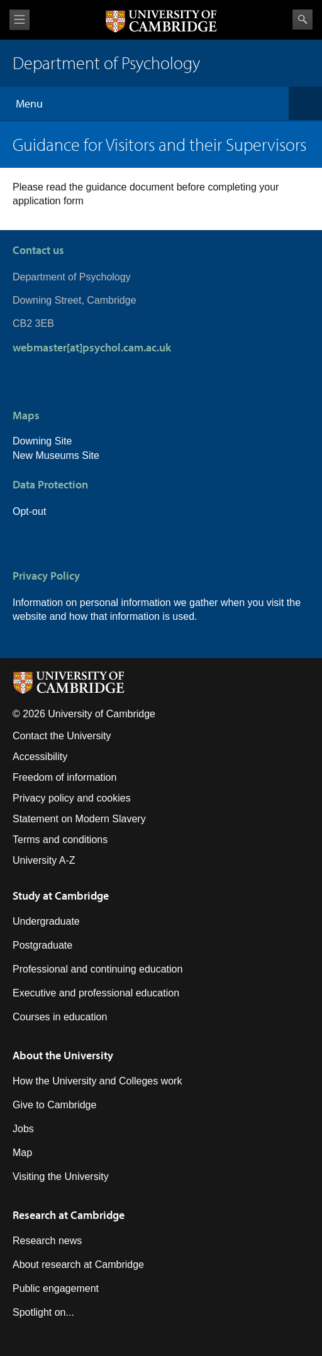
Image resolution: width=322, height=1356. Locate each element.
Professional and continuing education (97, 969)
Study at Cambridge (61, 895)
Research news (47, 1240)
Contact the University (62, 735)
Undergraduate (46, 921)
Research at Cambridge (69, 1215)
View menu (19, 19)
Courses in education (60, 1016)
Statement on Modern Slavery (79, 818)
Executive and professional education (96, 993)
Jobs (23, 1128)
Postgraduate (42, 945)
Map (22, 1152)
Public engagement (56, 1288)
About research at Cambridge (78, 1264)
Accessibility (40, 756)
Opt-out (29, 511)
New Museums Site (56, 455)
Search (302, 19)
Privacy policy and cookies (72, 798)
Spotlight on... (43, 1312)
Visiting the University (61, 1176)
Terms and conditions (60, 839)
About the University (63, 1055)
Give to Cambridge (54, 1105)
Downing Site (42, 441)
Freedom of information (64, 777)
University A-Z (44, 860)
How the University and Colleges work (97, 1081)
